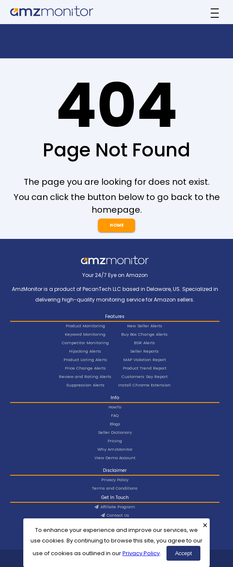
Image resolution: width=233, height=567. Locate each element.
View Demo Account (115, 457)
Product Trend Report (144, 368)
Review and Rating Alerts (85, 376)
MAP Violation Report (144, 359)
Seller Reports (144, 351)
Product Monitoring (85, 326)
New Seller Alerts (144, 326)
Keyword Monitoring (85, 334)
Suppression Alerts (85, 385)
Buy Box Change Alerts (144, 334)
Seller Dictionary (115, 432)
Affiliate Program (114, 506)
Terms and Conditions (115, 488)
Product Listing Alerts (85, 359)
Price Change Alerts (85, 368)
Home (117, 225)
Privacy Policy (141, 553)
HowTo (114, 407)
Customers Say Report (145, 376)
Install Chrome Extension (144, 385)
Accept (183, 553)
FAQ (115, 415)
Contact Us (115, 515)
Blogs (115, 424)
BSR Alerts (144, 342)
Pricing (115, 441)
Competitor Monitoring (85, 342)
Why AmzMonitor (115, 449)
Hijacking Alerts (85, 351)
